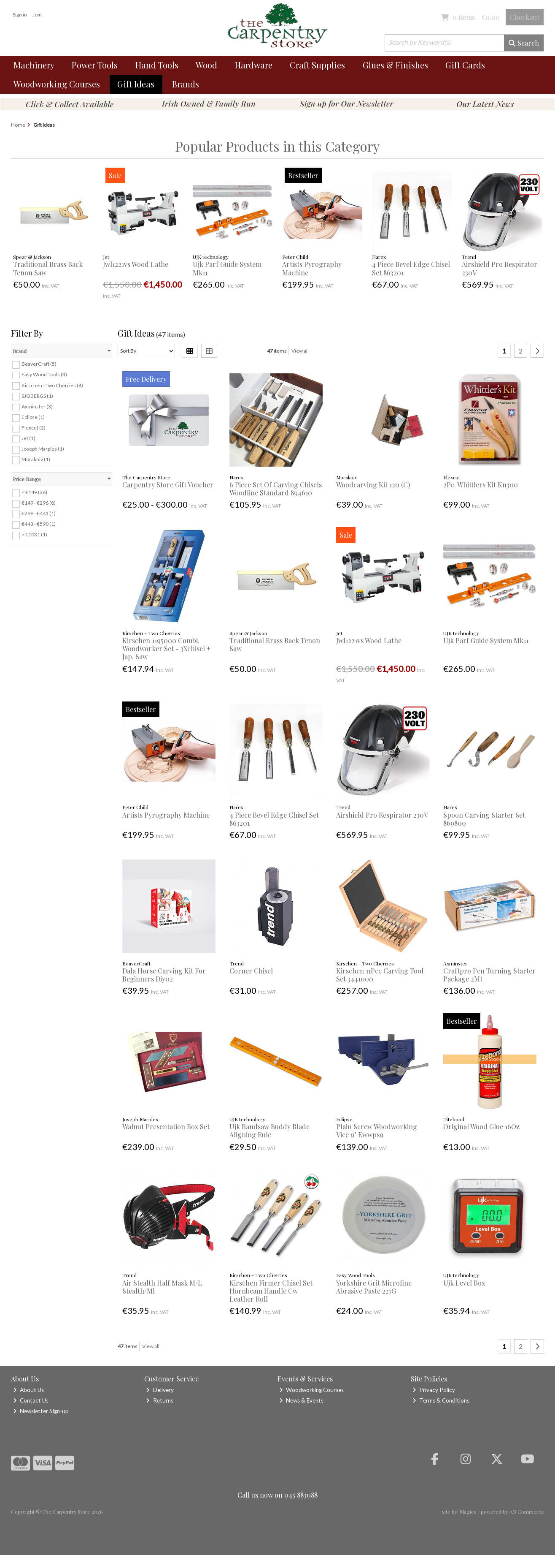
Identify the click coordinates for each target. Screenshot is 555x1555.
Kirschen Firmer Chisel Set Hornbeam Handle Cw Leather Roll (271, 1290)
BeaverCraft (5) (39, 364)
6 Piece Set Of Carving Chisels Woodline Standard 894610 (275, 488)
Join (37, 14)
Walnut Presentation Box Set (166, 1126)
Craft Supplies (317, 65)
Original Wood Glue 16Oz (481, 1126)
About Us (28, 1389)
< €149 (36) (34, 492)
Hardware (253, 65)
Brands (185, 84)
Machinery (33, 65)
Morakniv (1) (36, 459)
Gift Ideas (135, 84)
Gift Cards (465, 65)
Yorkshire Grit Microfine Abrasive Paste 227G (374, 1286)
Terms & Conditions (440, 1400)
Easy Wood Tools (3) (44, 374)
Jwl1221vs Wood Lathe (135, 264)
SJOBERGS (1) (37, 395)
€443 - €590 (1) (39, 524)
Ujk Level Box (464, 1282)
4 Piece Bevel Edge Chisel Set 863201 (411, 268)
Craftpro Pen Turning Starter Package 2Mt (489, 974)
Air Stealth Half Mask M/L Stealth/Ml (162, 1286)
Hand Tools (156, 65)
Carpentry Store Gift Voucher (167, 484)
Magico (468, 1511)
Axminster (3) (37, 406)
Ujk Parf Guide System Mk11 (227, 268)
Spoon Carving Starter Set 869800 (484, 818)
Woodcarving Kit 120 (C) (373, 484)
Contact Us (30, 1400)
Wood (206, 65)
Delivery (159, 1389)
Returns (159, 1400)
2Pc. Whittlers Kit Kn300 (480, 484)
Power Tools (95, 65)
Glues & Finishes (395, 65)
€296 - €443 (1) (39, 513)
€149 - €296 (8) (39, 503)
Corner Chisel (251, 970)
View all (300, 351)
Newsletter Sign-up (41, 1411)
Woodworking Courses (56, 84)
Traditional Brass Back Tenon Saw (48, 268)
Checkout (524, 17)
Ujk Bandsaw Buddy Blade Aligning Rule (269, 1130)
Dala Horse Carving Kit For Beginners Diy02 (164, 974)
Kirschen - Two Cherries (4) (52, 385)
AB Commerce (526, 1511)
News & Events (301, 1400)
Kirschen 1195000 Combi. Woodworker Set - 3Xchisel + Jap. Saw (166, 648)
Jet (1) (28, 438)
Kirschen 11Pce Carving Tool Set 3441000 (379, 974)
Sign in (20, 14)
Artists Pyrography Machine (312, 268)
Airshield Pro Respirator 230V (499, 268)
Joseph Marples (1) (43, 449)
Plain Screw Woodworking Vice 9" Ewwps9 (376, 1130)
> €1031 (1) (34, 534)
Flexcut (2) (34, 427)
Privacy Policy (433, 1389)
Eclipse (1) (33, 417)
